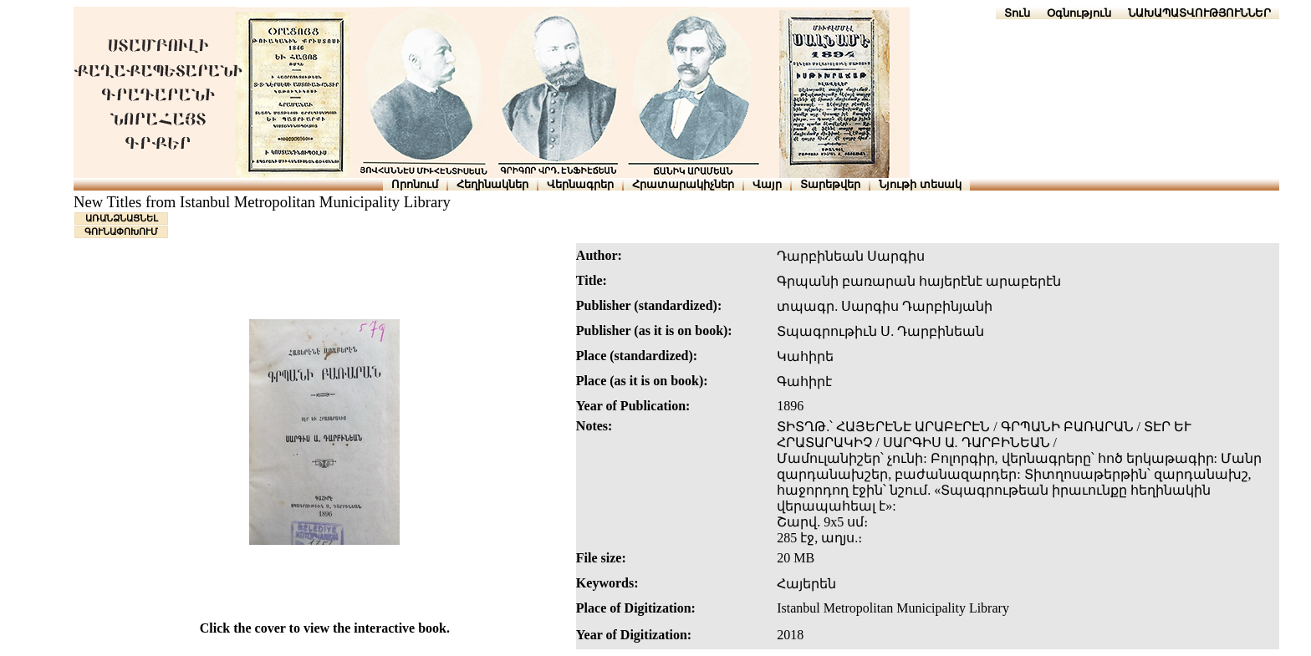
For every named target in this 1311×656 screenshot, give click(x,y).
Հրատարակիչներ (683, 184)
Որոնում (414, 184)
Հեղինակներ (492, 184)
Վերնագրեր (580, 184)
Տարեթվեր (830, 184)
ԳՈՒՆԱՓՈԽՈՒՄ (121, 231)
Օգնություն (1079, 13)
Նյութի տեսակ (920, 184)
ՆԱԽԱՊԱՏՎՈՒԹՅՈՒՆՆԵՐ (1199, 13)
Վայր (767, 184)
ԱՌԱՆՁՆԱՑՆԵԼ (121, 218)
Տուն (1017, 13)
